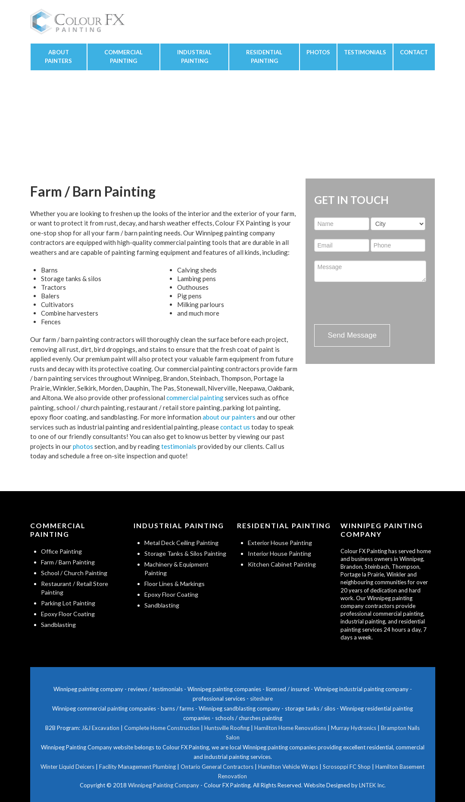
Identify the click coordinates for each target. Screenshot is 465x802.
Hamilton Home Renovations (290, 727)
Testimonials (365, 52)
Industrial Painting (194, 56)
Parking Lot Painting (68, 603)
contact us (235, 427)
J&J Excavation (100, 727)
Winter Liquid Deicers (67, 766)
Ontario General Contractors (217, 766)
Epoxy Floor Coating (68, 613)
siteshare (261, 698)
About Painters (58, 56)
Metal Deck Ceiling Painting (181, 542)
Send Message (352, 335)
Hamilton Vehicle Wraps (288, 766)
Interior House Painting (279, 553)
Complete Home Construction (162, 727)
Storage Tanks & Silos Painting (185, 553)
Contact (414, 52)
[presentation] (379, 303)
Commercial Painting (123, 56)
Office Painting (61, 551)
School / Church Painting (74, 572)
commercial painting (195, 397)
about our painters (229, 417)
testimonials (179, 446)
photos (83, 446)
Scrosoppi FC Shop (347, 766)
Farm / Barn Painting (68, 562)
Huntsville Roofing (227, 727)
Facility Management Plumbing (137, 766)
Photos (318, 52)
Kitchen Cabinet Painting (282, 564)
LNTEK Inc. (372, 785)
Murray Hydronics (353, 727)
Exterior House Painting (280, 542)
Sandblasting (58, 624)
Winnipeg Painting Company (163, 785)
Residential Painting (264, 56)
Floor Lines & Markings (174, 583)
